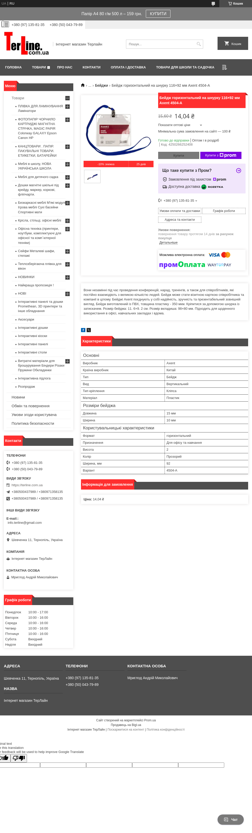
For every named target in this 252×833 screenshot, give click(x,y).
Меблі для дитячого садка (38, 177)
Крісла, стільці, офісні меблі (39, 220)
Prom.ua (150, 720)
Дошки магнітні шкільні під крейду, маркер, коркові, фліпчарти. (38, 189)
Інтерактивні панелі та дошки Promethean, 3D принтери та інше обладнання (40, 306)
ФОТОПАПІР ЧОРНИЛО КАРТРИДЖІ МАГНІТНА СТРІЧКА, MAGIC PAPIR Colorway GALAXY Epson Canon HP (37, 128)
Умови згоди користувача (34, 414)
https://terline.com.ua (27, 485)
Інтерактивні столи (32, 352)
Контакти (92, 67)
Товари (39, 67)
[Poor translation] (19, 758)
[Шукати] (198, 44)
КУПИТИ (158, 14)
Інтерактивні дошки (33, 328)
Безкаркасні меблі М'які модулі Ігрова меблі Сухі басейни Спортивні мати (42, 207)
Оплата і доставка (128, 67)
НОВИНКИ (26, 277)
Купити (178, 155)
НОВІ (22, 293)
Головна (13, 67)
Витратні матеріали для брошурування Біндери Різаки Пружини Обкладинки (41, 365)
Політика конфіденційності (166, 729)
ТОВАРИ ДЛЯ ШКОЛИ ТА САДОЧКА (185, 67)
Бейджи (101, 85)
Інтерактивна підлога (34, 378)
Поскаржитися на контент (125, 729)
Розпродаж (26, 386)
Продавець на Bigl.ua (126, 725)
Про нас (64, 67)
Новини (18, 397)
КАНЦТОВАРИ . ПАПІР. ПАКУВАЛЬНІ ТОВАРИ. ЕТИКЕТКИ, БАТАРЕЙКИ (37, 150)
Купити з (220, 155)
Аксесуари (26, 319)
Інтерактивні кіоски (32, 336)
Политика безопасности (33, 423)
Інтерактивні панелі (33, 344)
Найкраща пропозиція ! (36, 285)
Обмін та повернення (31, 406)
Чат (231, 819)
